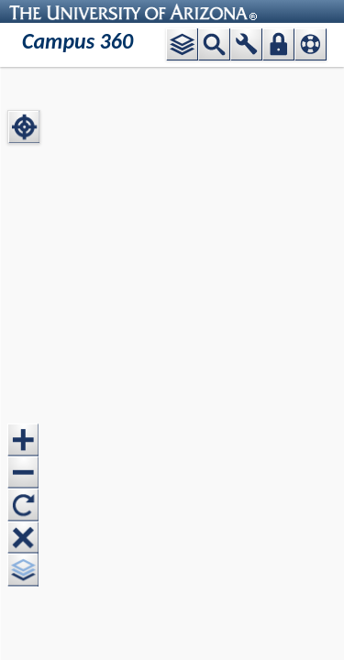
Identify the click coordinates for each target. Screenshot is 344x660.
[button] (182, 44)
